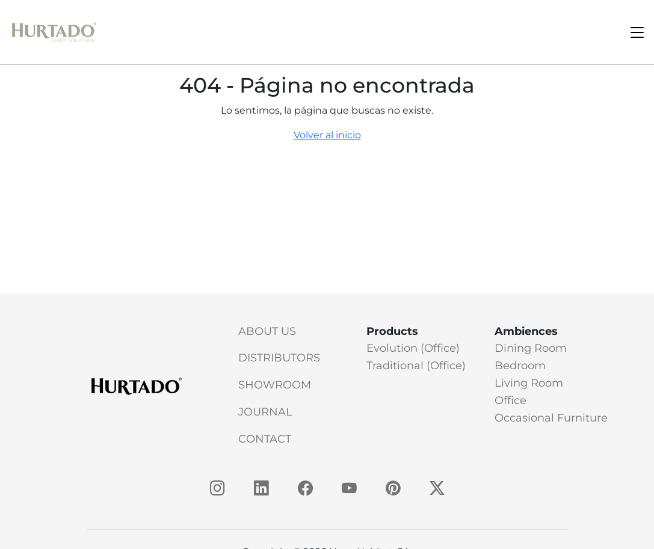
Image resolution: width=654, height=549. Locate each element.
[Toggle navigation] (637, 32)
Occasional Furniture (551, 418)
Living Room (529, 383)
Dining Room (531, 348)
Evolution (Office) (413, 348)
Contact (264, 439)
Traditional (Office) (416, 365)
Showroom (274, 384)
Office (510, 400)
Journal (265, 412)
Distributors (279, 357)
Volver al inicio (327, 135)
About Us (267, 331)
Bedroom (520, 365)
